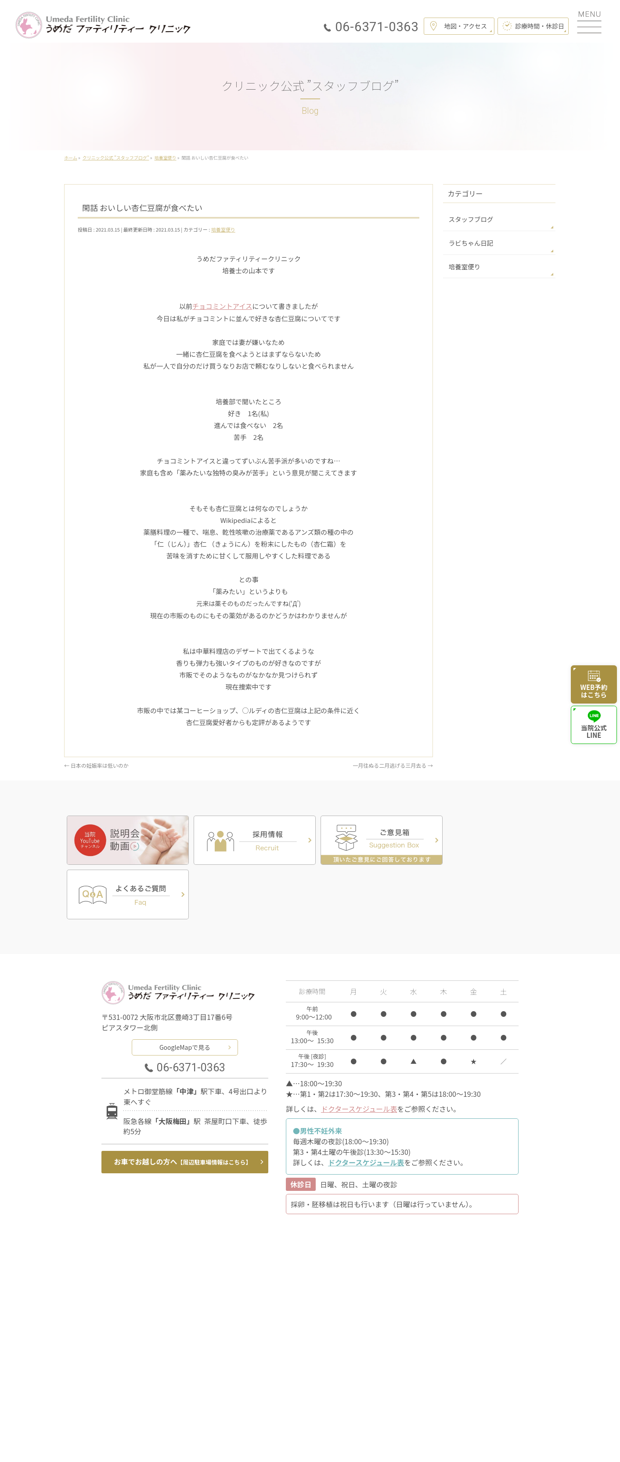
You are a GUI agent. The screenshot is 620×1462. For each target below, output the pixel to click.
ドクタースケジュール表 (359, 1053)
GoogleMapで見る (184, 991)
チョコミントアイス (222, 306)
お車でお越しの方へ (183, 1106)
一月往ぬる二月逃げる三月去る (393, 765)
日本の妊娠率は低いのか (96, 765)
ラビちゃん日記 (469, 242)
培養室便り (223, 229)
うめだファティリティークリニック (306, 1444)
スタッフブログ (469, 218)
